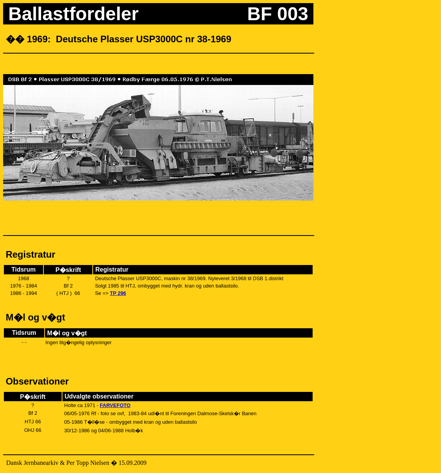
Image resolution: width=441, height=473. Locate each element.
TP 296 (118, 293)
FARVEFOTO (115, 405)
